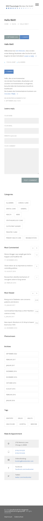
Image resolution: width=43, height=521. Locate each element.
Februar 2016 (11, 395)
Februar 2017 (11, 360)
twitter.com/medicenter (23, 477)
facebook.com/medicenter (24, 469)
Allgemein (21, 62)
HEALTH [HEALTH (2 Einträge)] (30, 418)
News (18, 215)
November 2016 (11, 377)
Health (8, 215)
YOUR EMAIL (8, 126)
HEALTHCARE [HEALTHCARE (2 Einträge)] (10, 424)
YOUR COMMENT (9, 146)
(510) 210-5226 (20, 453)
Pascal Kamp (11, 62)
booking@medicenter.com (24, 461)
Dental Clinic (11, 209)
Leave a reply (29, 56)
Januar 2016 (10, 400)
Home (6, 24)
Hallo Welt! (9, 44)
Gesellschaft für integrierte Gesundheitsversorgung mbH (16, 510)
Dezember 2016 (11, 371)
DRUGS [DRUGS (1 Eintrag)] (20, 418)
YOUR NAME (8, 116)
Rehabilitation (31, 238)
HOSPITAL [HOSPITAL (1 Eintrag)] (22, 424)
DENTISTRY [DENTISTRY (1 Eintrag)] (9, 418)
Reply (13, 94)
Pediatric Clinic (11, 232)
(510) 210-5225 (20, 450)
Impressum (8, 517)
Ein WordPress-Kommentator (15, 98)
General (24, 209)
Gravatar (7, 94)
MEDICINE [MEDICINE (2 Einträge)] (34, 424)
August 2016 (10, 389)
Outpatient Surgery (13, 226)
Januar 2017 (10, 365)
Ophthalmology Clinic (14, 220)
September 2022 (11, 354)
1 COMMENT (24, 37)
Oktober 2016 (11, 383)
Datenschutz (18, 517)
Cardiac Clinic (23, 203)
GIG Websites (20, 51)
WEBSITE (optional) (10, 136)
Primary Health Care (13, 238)
